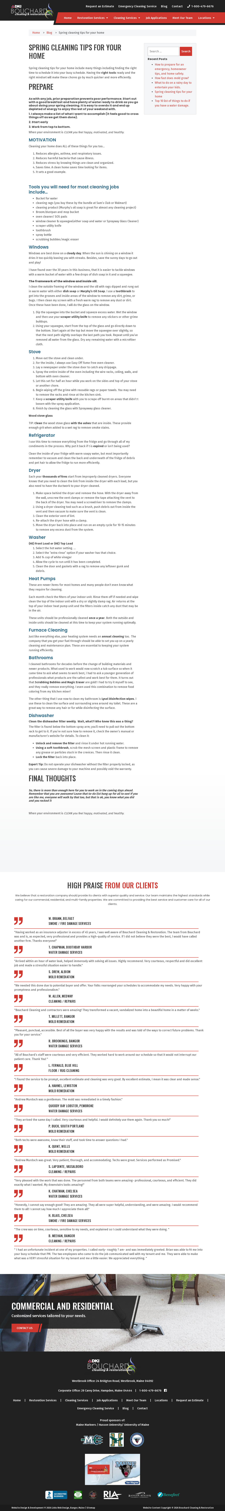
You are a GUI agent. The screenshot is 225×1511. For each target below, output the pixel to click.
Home (68, 18)
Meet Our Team (183, 18)
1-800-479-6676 (202, 6)
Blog (164, 6)
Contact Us (25, 1328)
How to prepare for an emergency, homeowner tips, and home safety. (170, 69)
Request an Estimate (100, 6)
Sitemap (91, 1508)
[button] (84, 543)
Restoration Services (91, 18)
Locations (204, 18)
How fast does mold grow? (172, 78)
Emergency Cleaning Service (137, 6)
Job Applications (156, 18)
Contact (177, 6)
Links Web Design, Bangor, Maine (68, 1508)
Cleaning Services (125, 18)
